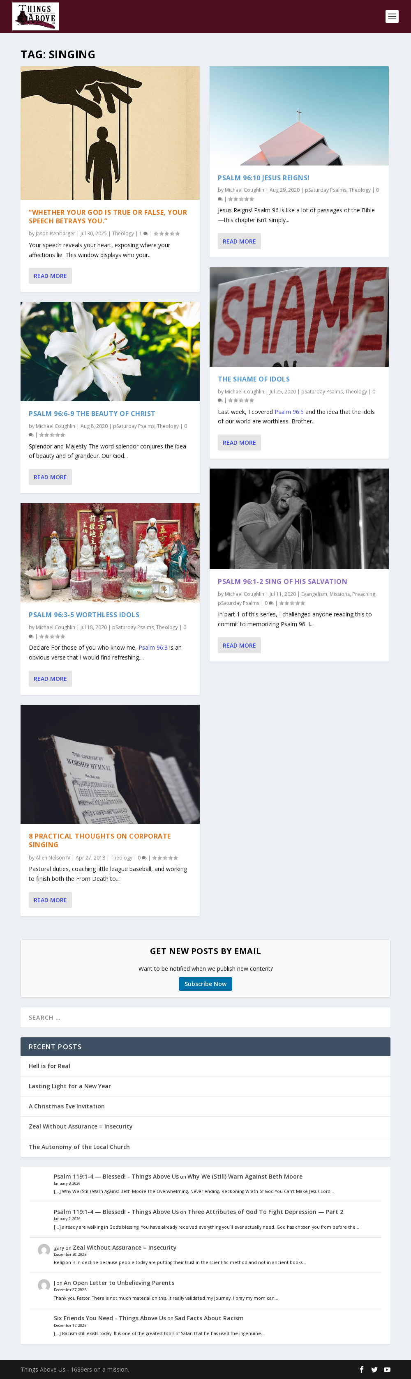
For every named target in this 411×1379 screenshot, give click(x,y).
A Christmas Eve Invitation (67, 1106)
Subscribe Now (205, 984)
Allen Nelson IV (53, 857)
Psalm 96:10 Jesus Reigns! (264, 177)
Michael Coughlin (55, 425)
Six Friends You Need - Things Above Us (110, 1318)
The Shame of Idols (254, 379)
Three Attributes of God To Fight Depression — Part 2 (265, 1212)
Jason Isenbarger (55, 233)
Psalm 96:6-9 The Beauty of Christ (92, 413)
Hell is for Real (49, 1066)
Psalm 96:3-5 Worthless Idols (84, 614)
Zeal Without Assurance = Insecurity (81, 1126)
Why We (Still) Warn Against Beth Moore (244, 1176)
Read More (50, 276)
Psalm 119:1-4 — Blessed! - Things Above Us (116, 1176)
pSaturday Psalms (134, 425)
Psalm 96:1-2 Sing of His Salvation (282, 581)
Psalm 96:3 (153, 647)
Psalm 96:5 (289, 411)
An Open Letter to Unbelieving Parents (119, 1283)
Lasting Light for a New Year (70, 1086)
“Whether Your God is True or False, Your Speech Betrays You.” (108, 216)
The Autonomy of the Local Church (79, 1147)
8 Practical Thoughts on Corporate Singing (100, 840)
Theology (123, 233)
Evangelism (314, 594)
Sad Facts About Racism (209, 1318)
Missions (340, 594)
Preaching (363, 594)
